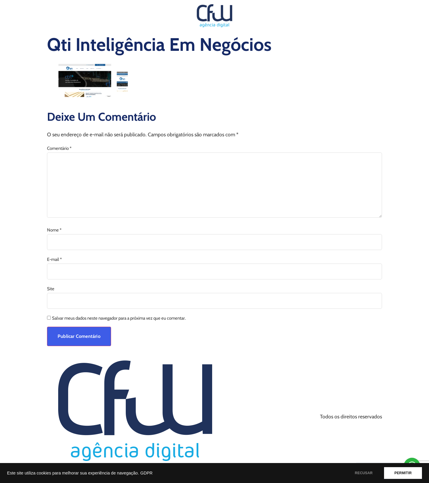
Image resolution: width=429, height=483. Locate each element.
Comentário (59, 148)
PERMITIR (403, 473)
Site (50, 289)
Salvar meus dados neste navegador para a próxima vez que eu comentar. (119, 318)
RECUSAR (364, 473)
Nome (54, 230)
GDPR (146, 473)
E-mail (54, 259)
